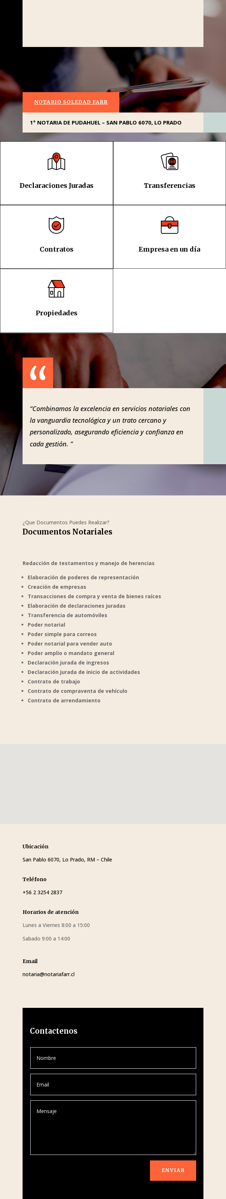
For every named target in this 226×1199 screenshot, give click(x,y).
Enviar (173, 1170)
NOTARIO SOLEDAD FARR (71, 102)
